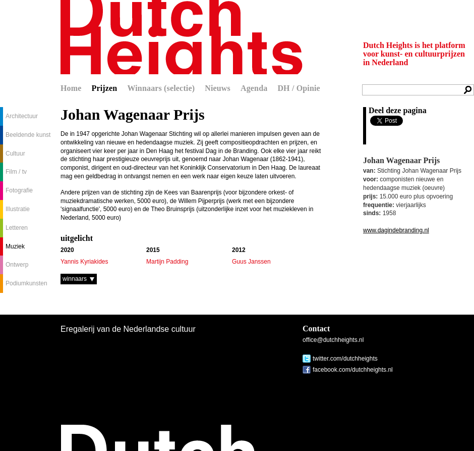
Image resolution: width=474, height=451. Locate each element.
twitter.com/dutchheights (345, 358)
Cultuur (15, 153)
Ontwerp (17, 264)
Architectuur (22, 116)
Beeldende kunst (28, 134)
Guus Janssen (251, 261)
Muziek (15, 246)
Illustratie (18, 209)
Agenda (254, 88)
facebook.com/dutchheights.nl (353, 369)
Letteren (17, 227)
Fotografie (19, 190)
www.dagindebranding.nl (396, 230)
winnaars (75, 278)
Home (71, 88)
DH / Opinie (298, 88)
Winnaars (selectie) (161, 88)
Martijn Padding (167, 261)
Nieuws (217, 88)
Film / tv (16, 171)
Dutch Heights (182, 37)
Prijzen (104, 88)
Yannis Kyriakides (84, 261)
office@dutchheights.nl (333, 339)
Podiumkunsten (26, 283)
